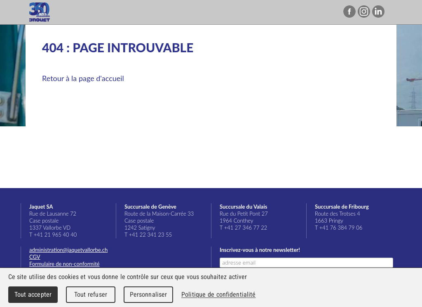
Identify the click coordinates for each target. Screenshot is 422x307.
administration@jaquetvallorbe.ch (68, 250)
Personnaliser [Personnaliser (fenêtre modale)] (148, 294)
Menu (399, 12)
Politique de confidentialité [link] (218, 294)
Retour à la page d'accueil (83, 78)
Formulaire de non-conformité (64, 263)
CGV (34, 257)
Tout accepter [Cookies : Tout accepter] (33, 294)
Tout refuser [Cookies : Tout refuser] (90, 294)
